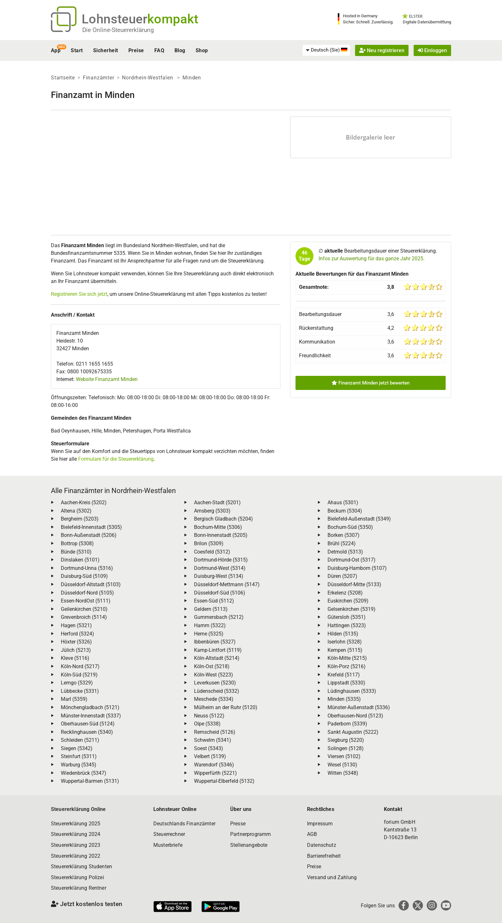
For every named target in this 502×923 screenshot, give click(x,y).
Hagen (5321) (76, 625)
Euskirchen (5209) (348, 601)
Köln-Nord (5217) (80, 666)
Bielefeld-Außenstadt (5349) (359, 519)
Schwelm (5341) (212, 740)
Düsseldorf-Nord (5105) (87, 593)
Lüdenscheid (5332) (216, 691)
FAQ (159, 50)
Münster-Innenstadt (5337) (91, 716)
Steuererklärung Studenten (81, 866)
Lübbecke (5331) (80, 691)
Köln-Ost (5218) (212, 666)
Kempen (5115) (345, 650)
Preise (136, 50)
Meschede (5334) (213, 699)
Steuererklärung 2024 (75, 834)
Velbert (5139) (210, 756)
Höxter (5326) (76, 642)
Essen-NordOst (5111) (85, 601)
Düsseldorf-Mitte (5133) (354, 584)
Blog (179, 50)
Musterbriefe (167, 845)
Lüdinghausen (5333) (352, 691)
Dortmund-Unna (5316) (87, 568)
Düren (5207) (342, 576)
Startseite (63, 78)
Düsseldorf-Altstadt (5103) (91, 584)
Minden (191, 78)
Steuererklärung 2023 (75, 845)
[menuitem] (326, 50)
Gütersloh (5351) (347, 617)
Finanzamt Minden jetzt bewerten (370, 383)
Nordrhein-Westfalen (148, 78)
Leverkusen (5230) (215, 683)
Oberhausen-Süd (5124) (88, 724)
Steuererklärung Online (78, 809)
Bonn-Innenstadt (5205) (220, 535)
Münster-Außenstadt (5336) (359, 707)
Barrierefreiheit (324, 856)
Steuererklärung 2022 (75, 856)
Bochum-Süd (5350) (350, 527)
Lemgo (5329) (77, 683)
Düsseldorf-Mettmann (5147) (227, 584)
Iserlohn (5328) (345, 642)
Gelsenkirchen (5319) (352, 609)
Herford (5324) (77, 634)
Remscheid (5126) (214, 732)
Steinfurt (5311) (79, 756)
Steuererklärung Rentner (78, 888)
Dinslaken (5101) (80, 560)
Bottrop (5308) (77, 543)
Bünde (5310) (76, 552)
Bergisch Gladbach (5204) (223, 519)
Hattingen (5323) (347, 625)
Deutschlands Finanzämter (184, 824)
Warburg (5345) (78, 765)
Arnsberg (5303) (212, 511)
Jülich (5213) (76, 650)
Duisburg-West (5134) (218, 576)
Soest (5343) (208, 748)
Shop (202, 50)
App (56, 50)
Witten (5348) (343, 773)
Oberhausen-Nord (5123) (355, 716)
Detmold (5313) (345, 552)
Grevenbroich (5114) (84, 617)
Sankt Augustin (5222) (353, 732)
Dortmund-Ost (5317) (352, 560)
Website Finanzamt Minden (107, 379)
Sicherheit (105, 50)
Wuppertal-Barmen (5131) (90, 781)
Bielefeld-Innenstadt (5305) (91, 527)
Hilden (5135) (343, 634)
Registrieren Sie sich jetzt (79, 294)
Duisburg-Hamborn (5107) (357, 568)
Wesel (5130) (342, 765)
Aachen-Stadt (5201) (217, 502)
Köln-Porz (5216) (347, 666)
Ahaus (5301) (343, 502)
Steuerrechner (169, 834)
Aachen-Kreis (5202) (84, 502)
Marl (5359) (74, 699)
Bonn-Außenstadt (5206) (89, 535)
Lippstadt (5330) (346, 683)
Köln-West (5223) (213, 675)
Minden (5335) (344, 699)
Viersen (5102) (344, 756)
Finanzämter (98, 78)
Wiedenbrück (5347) (83, 773)
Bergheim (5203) (80, 519)
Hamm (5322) (210, 625)
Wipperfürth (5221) (215, 773)
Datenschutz (321, 845)
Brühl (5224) (342, 543)
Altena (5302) (76, 511)
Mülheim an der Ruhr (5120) (225, 707)
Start (77, 50)
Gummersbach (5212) (219, 617)
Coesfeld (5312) (212, 552)
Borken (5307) (344, 535)
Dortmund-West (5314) (220, 568)
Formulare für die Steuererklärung (116, 459)
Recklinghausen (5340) (87, 732)
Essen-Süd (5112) (214, 601)
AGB (312, 834)
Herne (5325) (208, 634)
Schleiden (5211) (80, 740)
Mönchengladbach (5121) (90, 707)
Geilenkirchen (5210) (84, 609)
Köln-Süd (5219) (79, 675)
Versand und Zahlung (332, 877)
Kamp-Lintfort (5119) (218, 650)
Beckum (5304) (345, 511)
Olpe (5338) (207, 724)
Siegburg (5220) (346, 740)
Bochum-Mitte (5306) (218, 527)
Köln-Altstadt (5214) (216, 658)
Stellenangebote (248, 845)
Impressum (320, 824)
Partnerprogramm (250, 834)
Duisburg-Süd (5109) (84, 576)
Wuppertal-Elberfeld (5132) (224, 781)
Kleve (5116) (75, 658)
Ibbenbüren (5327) (215, 642)
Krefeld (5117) (344, 675)
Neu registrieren (381, 50)
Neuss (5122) (209, 716)
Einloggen (432, 50)
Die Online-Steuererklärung (118, 30)
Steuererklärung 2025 (75, 824)
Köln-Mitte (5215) (347, 658)
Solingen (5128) (346, 748)
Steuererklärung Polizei (77, 877)
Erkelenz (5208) (345, 593)
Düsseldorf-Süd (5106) (219, 593)
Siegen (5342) (77, 748)
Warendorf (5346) (214, 765)
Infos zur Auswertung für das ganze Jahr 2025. (372, 258)
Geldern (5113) (211, 609)
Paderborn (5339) (347, 724)
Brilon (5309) (208, 543)
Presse (238, 824)
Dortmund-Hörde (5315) (221, 560)
